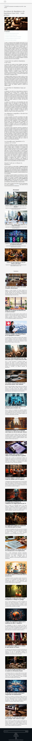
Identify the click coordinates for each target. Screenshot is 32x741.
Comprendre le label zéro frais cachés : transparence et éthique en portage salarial (15, 599)
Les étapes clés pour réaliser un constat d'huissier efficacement (15, 287)
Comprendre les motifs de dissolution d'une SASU (12, 33)
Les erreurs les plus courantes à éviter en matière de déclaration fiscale (15, 670)
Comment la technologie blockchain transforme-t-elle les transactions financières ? (16, 244)
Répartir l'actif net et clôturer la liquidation (10, 40)
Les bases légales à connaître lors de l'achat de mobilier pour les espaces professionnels (15, 479)
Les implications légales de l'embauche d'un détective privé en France (15, 526)
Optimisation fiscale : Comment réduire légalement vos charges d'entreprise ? (16, 225)
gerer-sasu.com (16, 184)
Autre (16, 738)
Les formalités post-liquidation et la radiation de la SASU (13, 38)
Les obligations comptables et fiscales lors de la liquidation (13, 36)
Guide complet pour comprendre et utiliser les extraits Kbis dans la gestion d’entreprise (15, 455)
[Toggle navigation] (5, 1)
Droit (8, 5)
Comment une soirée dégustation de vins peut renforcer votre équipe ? (16, 263)
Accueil (5, 5)
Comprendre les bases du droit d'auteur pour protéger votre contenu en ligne (15, 717)
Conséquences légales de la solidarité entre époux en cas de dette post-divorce (16, 431)
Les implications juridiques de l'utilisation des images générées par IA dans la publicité (15, 503)
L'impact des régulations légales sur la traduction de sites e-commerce (15, 622)
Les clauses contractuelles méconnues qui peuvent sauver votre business (15, 383)
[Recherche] (15, 731)
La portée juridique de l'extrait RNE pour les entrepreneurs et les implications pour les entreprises (15, 550)
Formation (16, 734)
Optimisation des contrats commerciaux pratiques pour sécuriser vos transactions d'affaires (15, 408)
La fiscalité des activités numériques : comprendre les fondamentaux (15, 693)
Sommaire (7, 31)
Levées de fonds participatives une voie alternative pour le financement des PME (16, 358)
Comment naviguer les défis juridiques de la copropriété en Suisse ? (15, 334)
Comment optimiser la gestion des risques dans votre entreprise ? (16, 206)
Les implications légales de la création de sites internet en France (15, 646)
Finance (16, 733)
